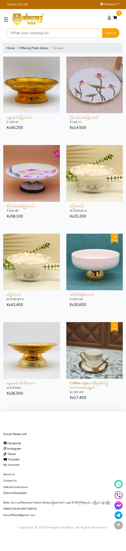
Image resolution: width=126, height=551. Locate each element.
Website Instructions (15, 487)
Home (11, 48)
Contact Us (10, 480)
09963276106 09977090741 (20, 509)
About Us (9, 474)
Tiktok (10, 454)
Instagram (12, 448)
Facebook (12, 443)
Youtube (12, 459)
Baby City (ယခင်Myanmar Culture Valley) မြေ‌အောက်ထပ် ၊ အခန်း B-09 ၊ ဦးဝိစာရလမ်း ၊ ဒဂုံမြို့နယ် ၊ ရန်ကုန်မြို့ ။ (57, 502)
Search (111, 33)
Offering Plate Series (33, 48)
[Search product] (54, 33)
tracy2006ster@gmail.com (19, 515)
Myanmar (108, 4)
